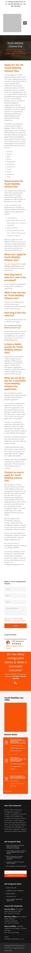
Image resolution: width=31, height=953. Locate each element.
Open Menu (25, 23)
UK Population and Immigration (16, 866)
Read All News (9, 791)
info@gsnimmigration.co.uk (16, 2)
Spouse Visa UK (11, 888)
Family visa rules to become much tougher (15, 862)
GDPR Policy (8, 948)
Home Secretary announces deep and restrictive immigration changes (18, 741)
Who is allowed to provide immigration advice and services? (17, 777)
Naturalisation (10, 893)
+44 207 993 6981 (14, 4)
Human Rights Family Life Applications (14, 900)
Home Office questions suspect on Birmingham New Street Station (18, 759)
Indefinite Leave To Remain (14, 891)
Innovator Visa (11, 896)
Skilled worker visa (10, 340)
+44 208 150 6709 (13, 913)
